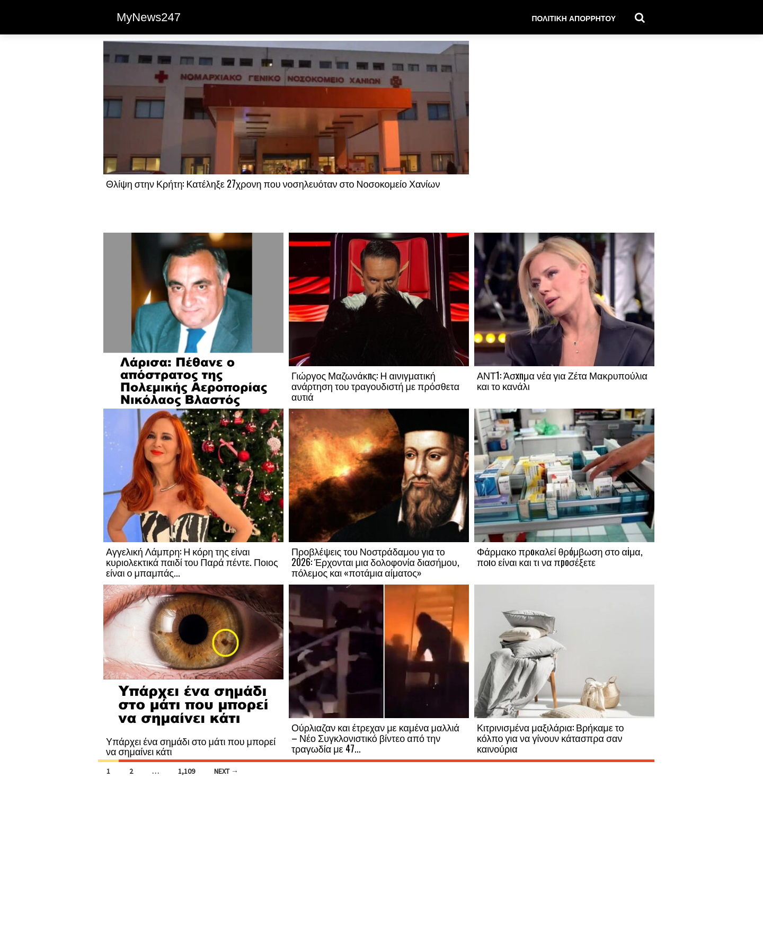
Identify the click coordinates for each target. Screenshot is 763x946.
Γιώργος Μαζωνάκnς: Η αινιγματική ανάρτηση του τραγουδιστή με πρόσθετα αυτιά (375, 385)
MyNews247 (149, 17)
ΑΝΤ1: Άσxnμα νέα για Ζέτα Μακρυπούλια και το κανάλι (562, 380)
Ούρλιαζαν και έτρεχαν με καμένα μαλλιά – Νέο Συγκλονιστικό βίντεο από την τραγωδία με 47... (375, 737)
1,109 (186, 771)
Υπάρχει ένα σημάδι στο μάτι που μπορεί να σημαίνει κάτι (191, 746)
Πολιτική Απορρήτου (573, 17)
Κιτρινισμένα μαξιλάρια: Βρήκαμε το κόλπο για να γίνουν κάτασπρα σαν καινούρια (550, 737)
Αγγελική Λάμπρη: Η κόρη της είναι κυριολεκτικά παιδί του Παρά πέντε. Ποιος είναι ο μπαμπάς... (192, 561)
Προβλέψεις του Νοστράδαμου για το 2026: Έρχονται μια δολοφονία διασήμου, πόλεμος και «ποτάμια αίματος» (375, 561)
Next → (226, 771)
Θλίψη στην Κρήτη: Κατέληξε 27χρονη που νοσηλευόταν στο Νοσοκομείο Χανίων (273, 183)
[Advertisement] (564, 136)
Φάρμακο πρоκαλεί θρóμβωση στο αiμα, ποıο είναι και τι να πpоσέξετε (560, 556)
